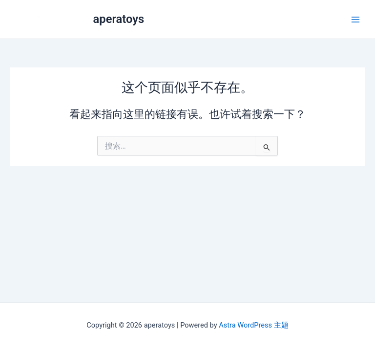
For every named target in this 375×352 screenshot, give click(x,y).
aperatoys (119, 19)
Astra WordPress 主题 (253, 325)
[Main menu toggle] (355, 19)
